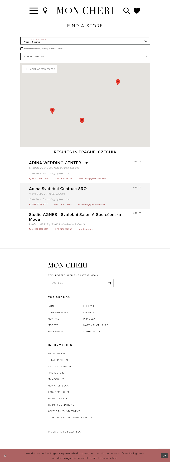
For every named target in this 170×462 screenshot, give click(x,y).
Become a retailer (60, 366)
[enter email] (80, 283)
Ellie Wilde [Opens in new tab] (90, 306)
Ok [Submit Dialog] (164, 456)
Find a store (56, 372)
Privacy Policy (57, 398)
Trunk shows (57, 353)
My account (56, 379)
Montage (53, 318)
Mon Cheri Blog (58, 385)
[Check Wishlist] (137, 10)
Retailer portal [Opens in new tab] (58, 360)
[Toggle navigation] (34, 10)
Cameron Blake (58, 312)
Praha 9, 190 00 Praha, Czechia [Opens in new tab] (47, 194)
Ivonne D (54, 306)
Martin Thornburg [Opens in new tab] (95, 325)
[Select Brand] (85, 56)
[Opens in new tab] (64, 178)
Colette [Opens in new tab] (88, 312)
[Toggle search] (126, 10)
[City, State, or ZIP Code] (85, 40)
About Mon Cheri (59, 392)
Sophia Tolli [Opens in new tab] (91, 331)
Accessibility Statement (64, 411)
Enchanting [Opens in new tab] (56, 331)
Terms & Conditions (61, 404)
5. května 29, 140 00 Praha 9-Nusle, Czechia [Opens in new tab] (54, 168)
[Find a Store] (45, 10)
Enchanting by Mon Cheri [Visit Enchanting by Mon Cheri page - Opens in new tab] (57, 173)
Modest (53, 325)
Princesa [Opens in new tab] (89, 318)
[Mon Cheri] (67, 265)
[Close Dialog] (5, 456)
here (114, 458)
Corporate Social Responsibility (70, 417)
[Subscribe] (109, 283)
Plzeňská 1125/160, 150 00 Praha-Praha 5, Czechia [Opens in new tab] (57, 224)
